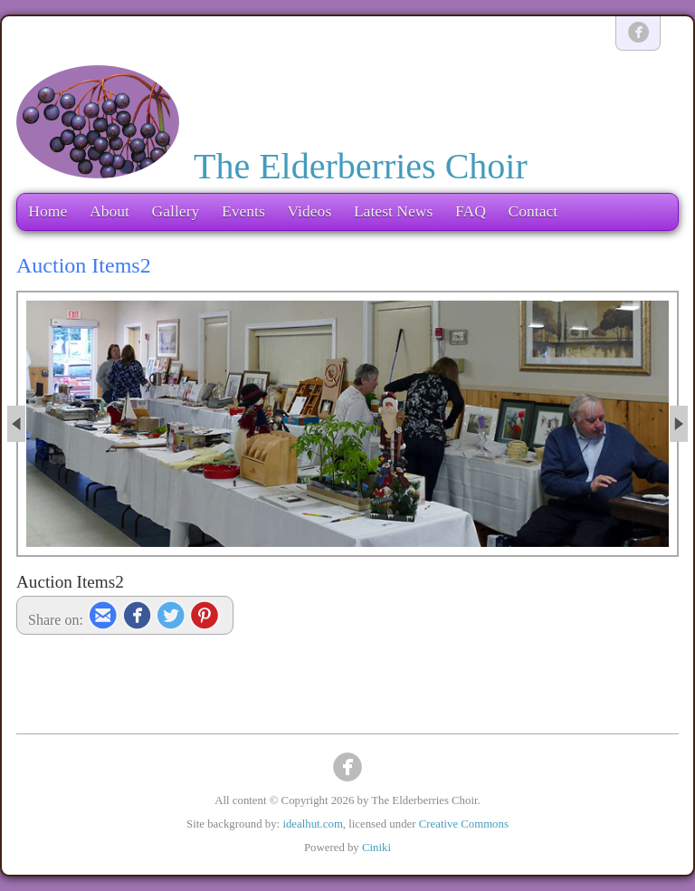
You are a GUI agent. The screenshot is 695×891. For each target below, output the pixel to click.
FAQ (470, 211)
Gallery (176, 211)
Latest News (393, 211)
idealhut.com (312, 824)
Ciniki (376, 847)
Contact (532, 211)
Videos (309, 211)
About (109, 211)
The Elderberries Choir (361, 166)
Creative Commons (464, 824)
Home (47, 211)
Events (243, 211)
